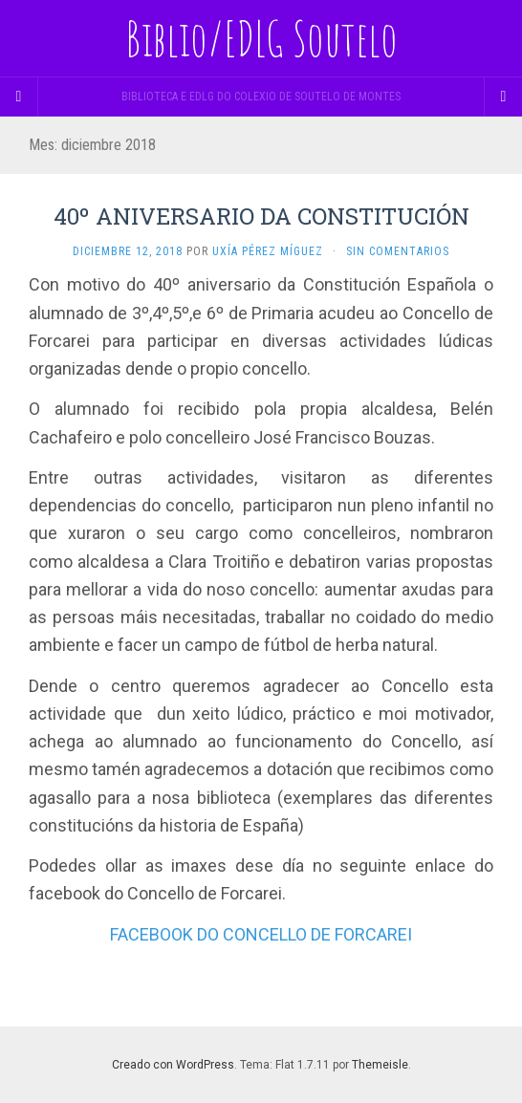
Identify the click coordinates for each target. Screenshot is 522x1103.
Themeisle (380, 1064)
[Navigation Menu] (503, 96)
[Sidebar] (19, 96)
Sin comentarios (397, 251)
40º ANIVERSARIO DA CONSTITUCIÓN (261, 216)
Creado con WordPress (173, 1064)
